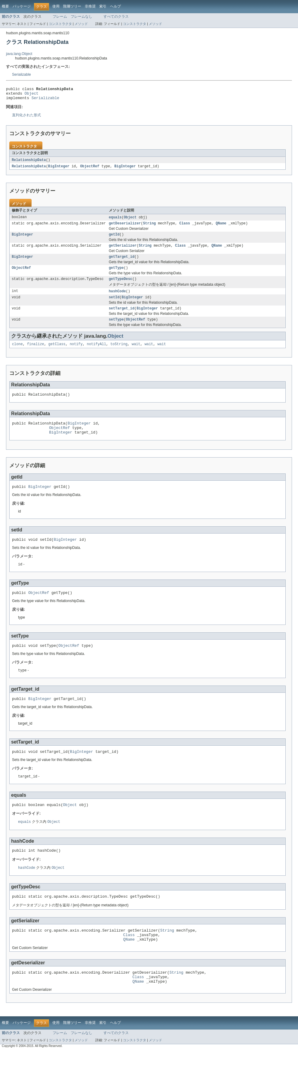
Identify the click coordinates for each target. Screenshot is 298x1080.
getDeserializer (125, 227)
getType (116, 274)
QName (221, 227)
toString (118, 353)
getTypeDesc (120, 286)
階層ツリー (72, 6)
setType (116, 328)
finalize (35, 353)
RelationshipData (29, 162)
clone (17, 353)
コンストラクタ (60, 24)
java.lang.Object (19, 54)
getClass (57, 353)
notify (76, 353)
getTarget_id (121, 262)
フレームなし (81, 16)
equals (115, 220)
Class (184, 227)
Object (31, 95)
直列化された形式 (26, 118)
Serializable (21, 74)
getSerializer (123, 250)
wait (136, 353)
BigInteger (58, 169)
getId (114, 239)
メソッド (81, 24)
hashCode (117, 298)
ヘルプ (115, 6)
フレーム (60, 16)
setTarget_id (121, 317)
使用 (56, 6)
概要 (5, 6)
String (149, 227)
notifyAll (96, 353)
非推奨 (90, 6)
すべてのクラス (116, 16)
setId (114, 305)
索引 (102, 6)
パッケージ (22, 6)
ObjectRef (89, 169)
